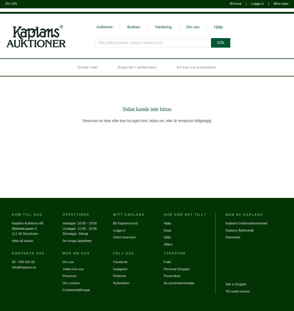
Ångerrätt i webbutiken (137, 67)
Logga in (257, 3)
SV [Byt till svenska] (7, 3)
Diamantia (233, 237)
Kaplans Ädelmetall (240, 230)
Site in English (236, 284)
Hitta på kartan (22, 241)
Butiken (133, 27)
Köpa (167, 230)
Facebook (120, 262)
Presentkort (172, 276)
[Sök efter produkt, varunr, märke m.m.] (152, 42)
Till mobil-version (238, 291)
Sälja (167, 237)
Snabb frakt (88, 67)
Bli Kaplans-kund (125, 223)
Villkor (168, 244)
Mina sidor (281, 3)
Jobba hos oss (73, 269)
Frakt (167, 262)
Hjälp (218, 27)
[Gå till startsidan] (33, 47)
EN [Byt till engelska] (14, 3)
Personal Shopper (177, 269)
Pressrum (69, 276)
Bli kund (235, 3)
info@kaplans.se (24, 267)
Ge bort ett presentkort (196, 67)
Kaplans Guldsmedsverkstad (246, 223)
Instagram (120, 269)
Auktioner (104, 27)
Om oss (193, 27)
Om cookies (71, 283)
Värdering (163, 27)
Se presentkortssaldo (179, 283)
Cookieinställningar (76, 290)
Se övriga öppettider (77, 241)
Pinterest (119, 276)
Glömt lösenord (124, 237)
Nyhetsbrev (121, 283)
